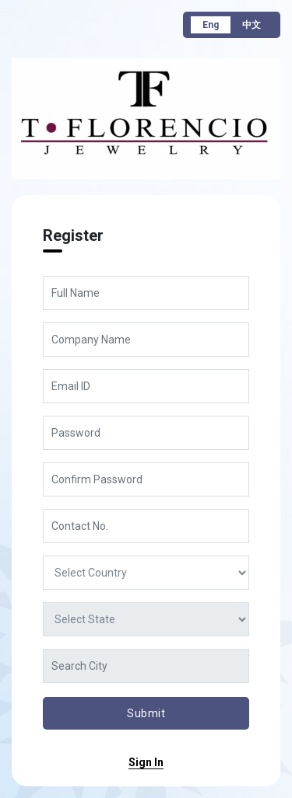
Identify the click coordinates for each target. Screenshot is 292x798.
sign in (146, 762)
